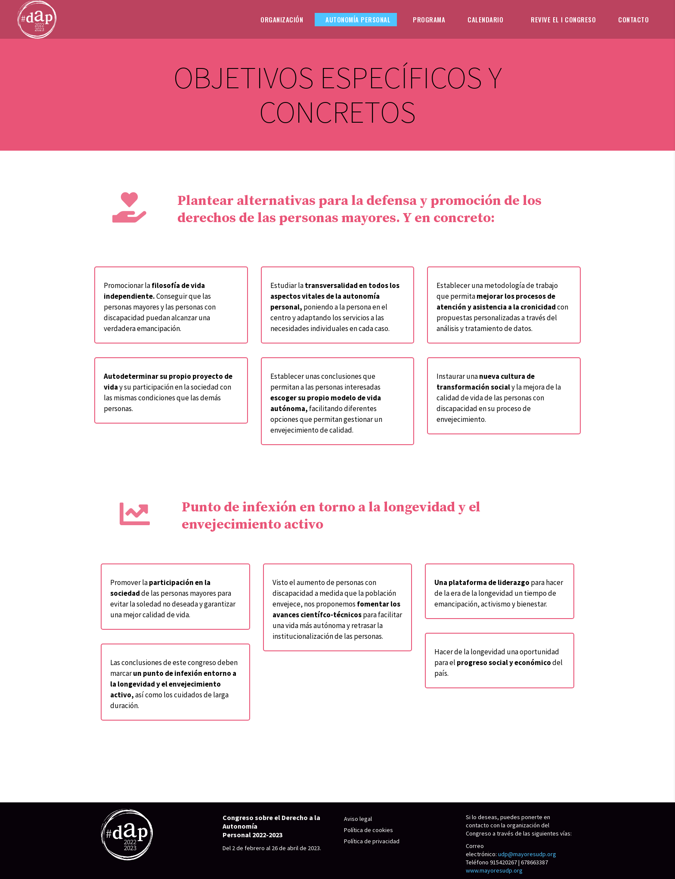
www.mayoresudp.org (494, 870)
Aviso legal (358, 819)
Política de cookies (368, 830)
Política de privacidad (371, 841)
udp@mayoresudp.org (527, 854)
